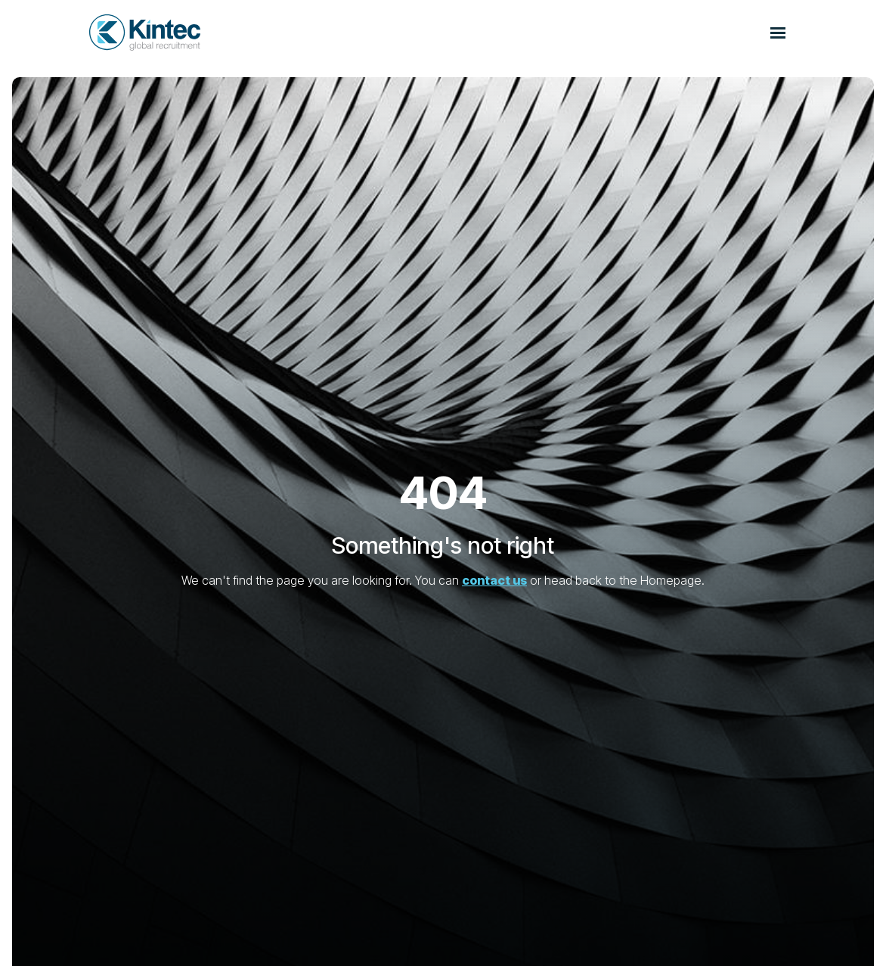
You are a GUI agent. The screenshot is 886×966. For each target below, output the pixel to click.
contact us (494, 580)
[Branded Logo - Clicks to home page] (144, 32)
